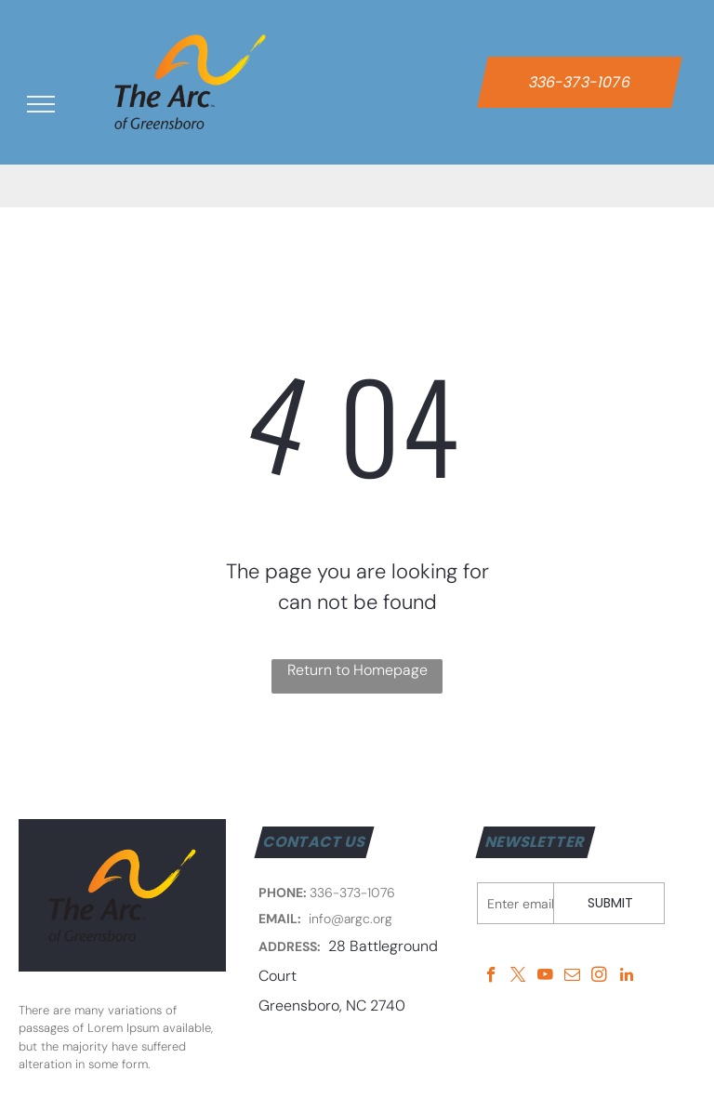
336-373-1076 (352, 892)
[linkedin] (626, 977)
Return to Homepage (357, 670)
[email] (572, 977)
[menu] (41, 104)
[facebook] (491, 977)
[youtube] (545, 977)
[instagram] (599, 977)
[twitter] (518, 977)
